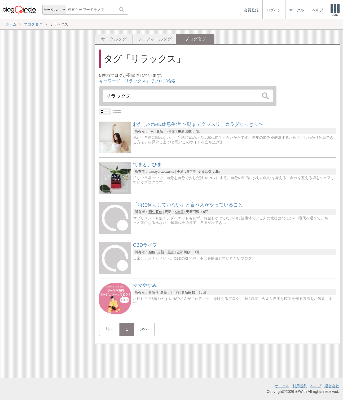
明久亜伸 (155, 212)
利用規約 (299, 386)
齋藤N (153, 292)
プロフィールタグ (155, 39)
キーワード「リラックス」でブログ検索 (137, 81)
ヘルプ (315, 386)
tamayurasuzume (161, 172)
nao (151, 131)
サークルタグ (113, 39)
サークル (282, 386)
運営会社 (331, 386)
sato (151, 252)
